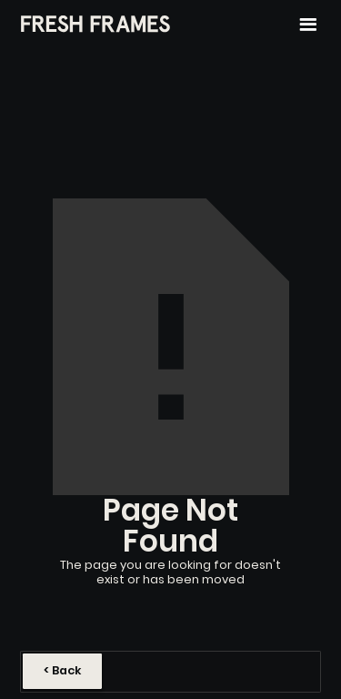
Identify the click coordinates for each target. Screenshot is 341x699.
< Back (62, 670)
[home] (95, 24)
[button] (308, 25)
